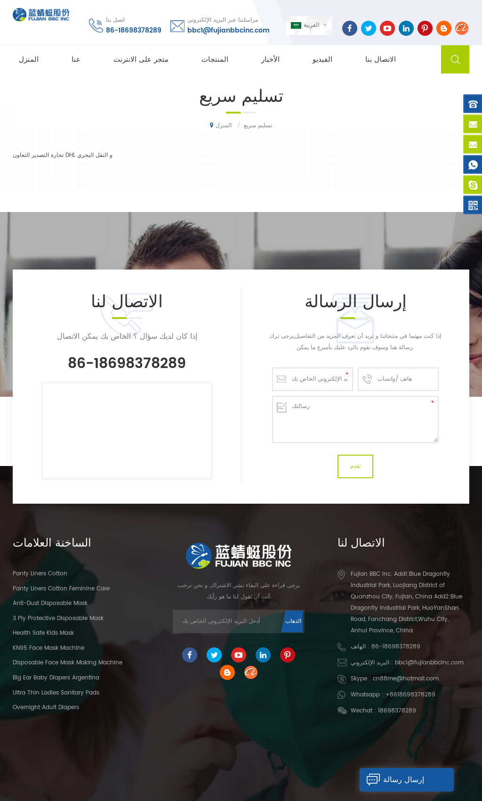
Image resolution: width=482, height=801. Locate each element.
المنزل (29, 59)
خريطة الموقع (371, 761)
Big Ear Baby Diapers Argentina (56, 675)
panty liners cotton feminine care (61, 585)
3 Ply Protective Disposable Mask (58, 615)
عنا (76, 59)
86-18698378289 (133, 30)
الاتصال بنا (380, 59)
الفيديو (322, 59)
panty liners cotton (40, 571)
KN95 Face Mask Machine (48, 645)
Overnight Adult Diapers (46, 705)
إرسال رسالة (392, 780)
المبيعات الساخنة (221, 761)
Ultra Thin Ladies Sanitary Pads (56, 690)
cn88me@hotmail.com (406, 676)
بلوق (417, 761)
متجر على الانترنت (141, 59)
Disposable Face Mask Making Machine (67, 660)
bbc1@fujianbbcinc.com (228, 30)
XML (335, 776)
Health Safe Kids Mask (43, 630)
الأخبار (270, 59)
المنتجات (214, 59)
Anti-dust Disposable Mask (50, 601)
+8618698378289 (410, 692)
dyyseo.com (306, 776)
